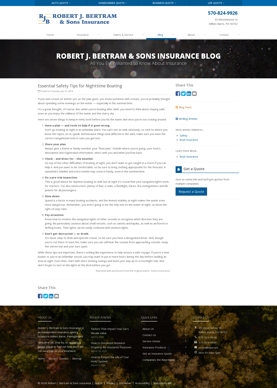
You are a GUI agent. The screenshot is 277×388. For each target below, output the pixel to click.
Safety (183, 135)
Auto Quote (61, 3)
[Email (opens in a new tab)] (56, 296)
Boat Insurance (189, 139)
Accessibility (142, 383)
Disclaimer (125, 383)
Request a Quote (191, 191)
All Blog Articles (187, 118)
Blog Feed (183, 107)
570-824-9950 (208, 342)
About (197, 35)
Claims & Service (128, 35)
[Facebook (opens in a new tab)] (40, 296)
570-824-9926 (208, 337)
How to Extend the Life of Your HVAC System (113, 361)
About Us (164, 329)
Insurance (88, 35)
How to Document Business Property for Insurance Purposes (113, 347)
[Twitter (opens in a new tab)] (45, 296)
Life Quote (216, 3)
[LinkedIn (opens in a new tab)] (51, 296)
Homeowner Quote (113, 3)
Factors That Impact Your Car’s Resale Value (113, 333)
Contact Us (164, 335)
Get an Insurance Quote (164, 353)
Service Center (164, 341)
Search (99, 383)
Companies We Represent (164, 359)
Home (50, 34)
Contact (229, 35)
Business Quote (164, 3)
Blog (166, 35)
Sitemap (77, 358)
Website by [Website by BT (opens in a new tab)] (162, 383)
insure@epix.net (208, 347)
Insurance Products (164, 347)
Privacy (110, 383)
